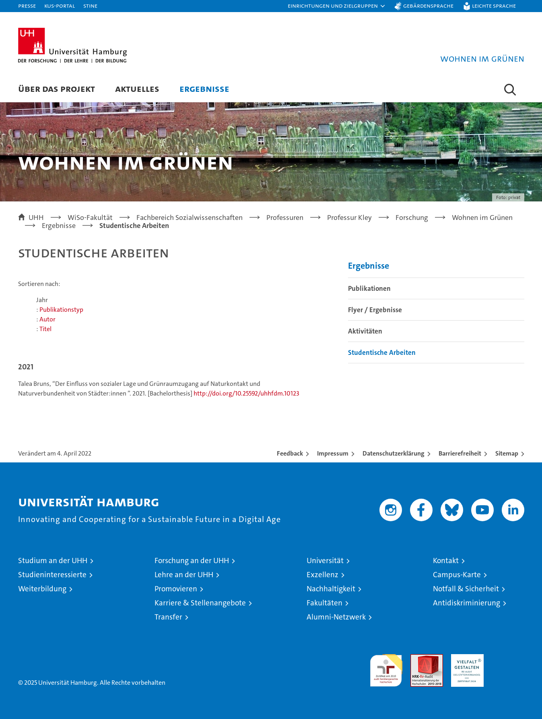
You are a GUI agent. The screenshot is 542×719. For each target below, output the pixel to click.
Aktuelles (137, 88)
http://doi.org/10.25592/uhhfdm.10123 (246, 393)
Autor (47, 319)
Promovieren (176, 589)
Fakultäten (324, 603)
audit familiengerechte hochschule (386, 667)
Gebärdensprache (428, 5)
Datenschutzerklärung (394, 453)
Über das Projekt (56, 88)
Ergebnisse (204, 88)
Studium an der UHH (52, 560)
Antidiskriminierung (466, 603)
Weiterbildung (42, 589)
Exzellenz (322, 575)
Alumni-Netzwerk (336, 617)
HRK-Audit (465, 658)
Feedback (290, 453)
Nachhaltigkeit (331, 589)
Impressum (332, 453)
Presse (27, 5)
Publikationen (369, 288)
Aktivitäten (365, 331)
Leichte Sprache (494, 5)
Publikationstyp (61, 309)
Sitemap (506, 453)
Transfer (168, 617)
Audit (418, 658)
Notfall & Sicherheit (466, 589)
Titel (45, 329)
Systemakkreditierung (508, 658)
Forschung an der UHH (192, 560)
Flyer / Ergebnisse (375, 309)
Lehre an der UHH (184, 575)
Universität (325, 560)
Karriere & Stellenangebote (200, 603)
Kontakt (446, 560)
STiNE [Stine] (90, 5)
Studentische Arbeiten (382, 352)
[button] (337, 6)
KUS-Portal (59, 5)
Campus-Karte (457, 575)
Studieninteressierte (52, 575)
